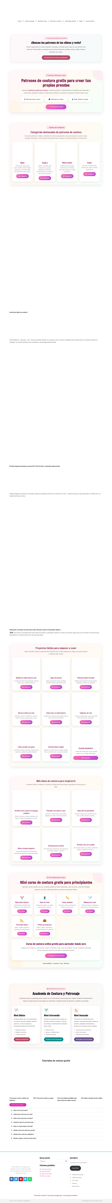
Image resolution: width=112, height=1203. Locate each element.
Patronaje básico (22, 925)
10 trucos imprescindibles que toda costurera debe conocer (67, 1099)
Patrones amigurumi (54, 1195)
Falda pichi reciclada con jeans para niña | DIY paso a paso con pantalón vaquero (35, 630)
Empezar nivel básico (22, 1039)
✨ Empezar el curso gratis (56, 955)
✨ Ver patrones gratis (56, 107)
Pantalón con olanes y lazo (56, 811)
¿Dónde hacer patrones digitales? (23, 1134)
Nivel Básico (19, 1015)
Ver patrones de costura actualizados (56, 57)
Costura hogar (29, 21)
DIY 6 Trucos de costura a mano (43, 1098)
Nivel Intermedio (52, 1015)
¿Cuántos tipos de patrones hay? (23, 1122)
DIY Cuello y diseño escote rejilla (91, 1098)
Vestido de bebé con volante (18, 312)
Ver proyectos (45, 933)
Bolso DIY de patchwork (86, 811)
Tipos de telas (45, 902)
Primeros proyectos (45, 925)
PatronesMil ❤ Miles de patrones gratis (92, 1201)
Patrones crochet (55, 21)
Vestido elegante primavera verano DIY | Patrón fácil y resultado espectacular (34, 466)
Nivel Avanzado (81, 1015)
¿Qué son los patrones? (20, 1110)
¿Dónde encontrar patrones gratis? (24, 1130)
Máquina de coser (90, 902)
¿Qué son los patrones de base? (23, 1118)
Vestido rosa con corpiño (86, 845)
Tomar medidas (67, 902)
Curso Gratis (90, 21)
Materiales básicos (22, 902)
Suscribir (75, 1168)
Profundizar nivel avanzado (84, 1039)
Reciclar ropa (42, 21)
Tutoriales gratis (70, 21)
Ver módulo (22, 911)
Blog (81, 21)
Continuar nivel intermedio (54, 1039)
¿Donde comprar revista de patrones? (24, 1138)
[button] (56, 1110)
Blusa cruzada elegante (26, 848)
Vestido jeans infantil (56, 846)
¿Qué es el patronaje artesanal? (23, 1126)
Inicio (19, 21)
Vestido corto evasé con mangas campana (26, 812)
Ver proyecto (26, 822)
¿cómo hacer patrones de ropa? (22, 1114)
